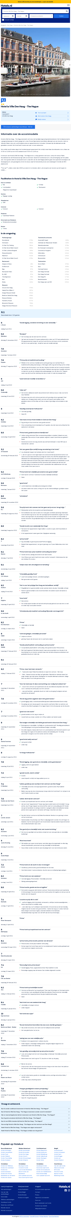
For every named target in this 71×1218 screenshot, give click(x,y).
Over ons (37, 1200)
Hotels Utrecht (23, 1156)
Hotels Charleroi (58, 1160)
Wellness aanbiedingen (7, 1199)
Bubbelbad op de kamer (8, 1175)
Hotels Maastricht (42, 1150)
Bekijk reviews (41, 119)
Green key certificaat (7, 1205)
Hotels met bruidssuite (43, 1170)
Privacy (37, 1195)
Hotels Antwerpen (59, 1152)
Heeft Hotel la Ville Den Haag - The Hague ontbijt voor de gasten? (21, 1130)
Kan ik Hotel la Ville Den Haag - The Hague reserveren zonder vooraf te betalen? (26, 1112)
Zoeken (61, 16)
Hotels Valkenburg (42, 1156)
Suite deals (4, 1197)
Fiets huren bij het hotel (26, 1177)
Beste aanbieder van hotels (43, 1203)
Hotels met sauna (6, 1177)
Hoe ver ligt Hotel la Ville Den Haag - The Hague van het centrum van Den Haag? (26, 1124)
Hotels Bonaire (22, 1195)
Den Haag (9, 25)
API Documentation (24, 1216)
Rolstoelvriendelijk (42, 1173)
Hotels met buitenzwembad (6, 1170)
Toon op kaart (41, 113)
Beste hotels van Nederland (24, 1172)
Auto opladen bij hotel (43, 1175)
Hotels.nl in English (23, 1197)
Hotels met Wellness (7, 1166)
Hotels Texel (4, 1154)
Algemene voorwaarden (42, 1197)
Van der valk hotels (59, 1166)
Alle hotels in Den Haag (43, 116)
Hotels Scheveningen (25, 1158)
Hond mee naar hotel (43, 1168)
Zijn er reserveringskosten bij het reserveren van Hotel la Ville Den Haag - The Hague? (28, 1115)
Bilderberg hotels (59, 1175)
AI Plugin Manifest (43, 1216)
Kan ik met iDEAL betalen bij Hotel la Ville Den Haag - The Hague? (21, 1121)
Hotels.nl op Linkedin (41, 1206)
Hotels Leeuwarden (6, 1152)
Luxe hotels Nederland (25, 1170)
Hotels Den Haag (24, 1154)
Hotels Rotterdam (24, 1152)
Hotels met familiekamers (44, 1171)
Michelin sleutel (5, 1208)
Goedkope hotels (42, 1166)
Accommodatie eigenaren (42, 1189)
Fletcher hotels (58, 1171)
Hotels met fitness (6, 1173)
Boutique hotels (23, 1166)
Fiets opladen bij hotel (25, 1175)
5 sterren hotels (23, 1168)
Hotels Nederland (23, 1189)
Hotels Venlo (40, 1160)
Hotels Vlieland (5, 1156)
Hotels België (22, 1192)
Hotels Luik (57, 1158)
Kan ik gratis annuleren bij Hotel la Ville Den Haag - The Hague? (21, 1118)
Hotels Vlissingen (41, 1158)
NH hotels (57, 1170)
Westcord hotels (59, 1168)
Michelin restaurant (6, 1210)
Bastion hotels (58, 1173)
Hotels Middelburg (42, 1154)
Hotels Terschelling (6, 1158)
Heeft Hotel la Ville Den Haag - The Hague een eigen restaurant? (21, 1127)
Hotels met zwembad (7, 1168)
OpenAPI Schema (34, 1216)
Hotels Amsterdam (24, 1150)
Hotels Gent (57, 1154)
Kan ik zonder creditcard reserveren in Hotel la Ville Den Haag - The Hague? (25, 1108)
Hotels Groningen (6, 1150)
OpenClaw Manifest (54, 1216)
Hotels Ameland (5, 1160)
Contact (37, 1192)
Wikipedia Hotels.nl (40, 1208)
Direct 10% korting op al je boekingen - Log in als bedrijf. (35, 1)
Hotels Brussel (58, 1150)
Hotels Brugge (58, 1156)
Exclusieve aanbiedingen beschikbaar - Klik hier (17, 127)
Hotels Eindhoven (42, 1152)
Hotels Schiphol (23, 1160)
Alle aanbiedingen (6, 1189)
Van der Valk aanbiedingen (5, 1193)
